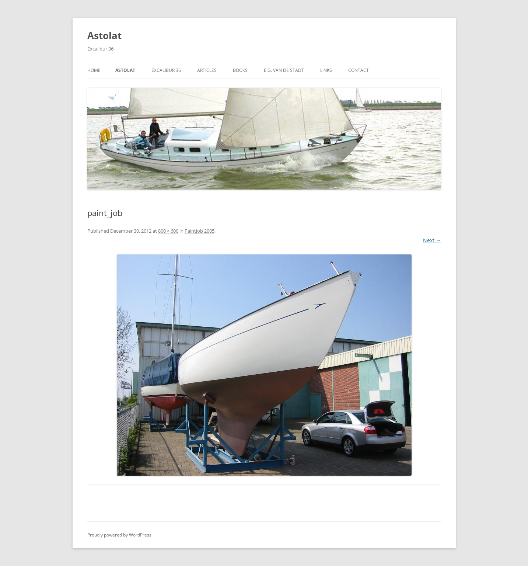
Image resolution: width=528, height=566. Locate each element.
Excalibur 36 (166, 70)
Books (240, 70)
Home (94, 70)
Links (326, 70)
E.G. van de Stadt (284, 70)
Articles (207, 70)
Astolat (104, 35)
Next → (432, 240)
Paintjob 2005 (199, 231)
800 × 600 (168, 231)
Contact (358, 70)
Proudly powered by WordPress (119, 535)
